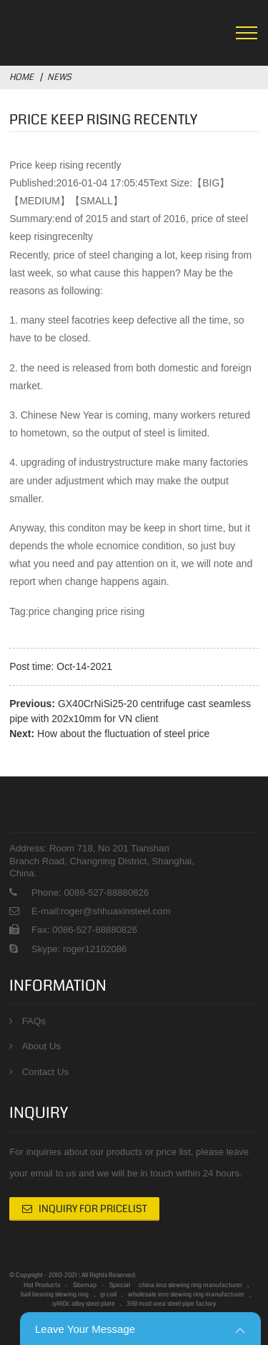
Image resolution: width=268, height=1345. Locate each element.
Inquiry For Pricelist (93, 1208)
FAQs (34, 1021)
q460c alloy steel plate (83, 1303)
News (59, 77)
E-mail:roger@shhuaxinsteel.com (100, 911)
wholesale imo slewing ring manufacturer (186, 1294)
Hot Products (42, 1285)
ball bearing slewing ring (55, 1294)
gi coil (108, 1294)
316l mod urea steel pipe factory (171, 1303)
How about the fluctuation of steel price (123, 733)
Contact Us (45, 1071)
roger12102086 (93, 949)
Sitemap (84, 1285)
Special (119, 1285)
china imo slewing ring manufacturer (190, 1285)
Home (21, 77)
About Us (41, 1046)
